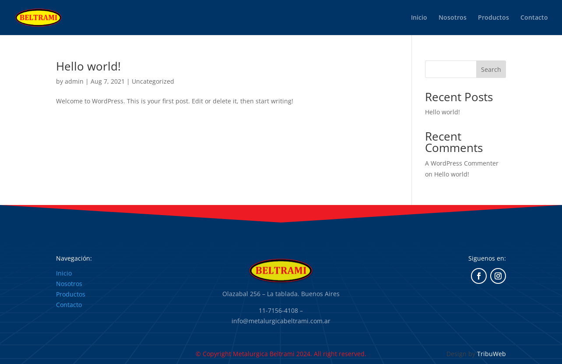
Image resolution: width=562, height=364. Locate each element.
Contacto (534, 17)
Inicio (419, 17)
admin (74, 81)
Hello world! (88, 66)
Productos (493, 17)
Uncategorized (153, 81)
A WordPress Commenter (462, 163)
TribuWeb (491, 354)
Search (491, 69)
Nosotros (453, 17)
